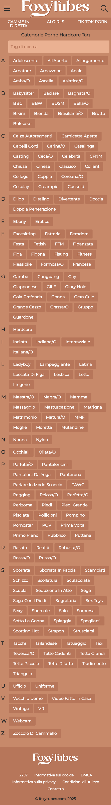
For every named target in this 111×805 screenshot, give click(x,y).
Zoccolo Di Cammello (35, 733)
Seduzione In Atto (54, 590)
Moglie (20, 427)
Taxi (99, 643)
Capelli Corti (25, 146)
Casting (21, 156)
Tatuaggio (76, 643)
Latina (85, 364)
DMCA (86, 775)
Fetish (39, 244)
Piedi (47, 505)
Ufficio (19, 686)
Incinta (20, 342)
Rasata (20, 547)
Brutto (98, 113)
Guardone (23, 317)
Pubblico (57, 535)
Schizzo (20, 580)
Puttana (83, 535)
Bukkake (22, 123)
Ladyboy (21, 364)
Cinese (43, 166)
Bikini (19, 113)
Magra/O (52, 397)
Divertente (69, 199)
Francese (82, 264)
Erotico (42, 221)
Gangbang (48, 276)
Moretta (44, 427)
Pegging (21, 494)
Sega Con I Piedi (29, 600)
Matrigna (93, 407)
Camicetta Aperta (79, 136)
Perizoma (22, 505)
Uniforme (44, 686)
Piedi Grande (74, 505)
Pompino (75, 515)
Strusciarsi (83, 631)
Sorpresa (86, 610)
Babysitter (23, 93)
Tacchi (19, 643)
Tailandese (46, 643)
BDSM (57, 103)
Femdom (79, 234)
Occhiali (21, 452)
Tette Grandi (92, 653)
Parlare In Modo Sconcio (37, 484)
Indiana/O (46, 342)
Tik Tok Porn (92, 21)
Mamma (78, 397)
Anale (76, 70)
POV (46, 525)
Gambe (20, 276)
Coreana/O (72, 176)
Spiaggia (62, 620)
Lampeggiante (55, 364)
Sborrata (21, 570)
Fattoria (53, 234)
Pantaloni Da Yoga (32, 474)
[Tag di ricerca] (58, 46)
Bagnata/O (79, 93)
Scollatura (47, 580)
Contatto (56, 789)
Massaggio (24, 407)
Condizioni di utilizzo (80, 782)
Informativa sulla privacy (34, 782)
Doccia (96, 199)
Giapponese (25, 286)
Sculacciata (78, 580)
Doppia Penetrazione (34, 209)
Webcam (22, 721)
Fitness (84, 254)
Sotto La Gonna (28, 620)
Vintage (21, 708)
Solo (63, 610)
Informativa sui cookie (54, 775)
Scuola (20, 590)
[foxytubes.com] (55, 759)
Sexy (18, 610)
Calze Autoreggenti (32, 136)
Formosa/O (52, 264)
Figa (17, 254)
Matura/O (55, 417)
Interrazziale (78, 342)
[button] (7, 9)
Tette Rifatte (60, 663)
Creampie (48, 186)
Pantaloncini (55, 464)
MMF (79, 417)
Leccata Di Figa (29, 374)
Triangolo (22, 673)
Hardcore (22, 329)
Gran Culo (84, 297)
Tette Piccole (26, 663)
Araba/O (21, 81)
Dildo (18, 199)
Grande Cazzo (27, 307)
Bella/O (80, 103)
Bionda (41, 113)
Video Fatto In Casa (71, 698)
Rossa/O (21, 557)
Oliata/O (47, 452)
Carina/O (56, 146)
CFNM (96, 156)
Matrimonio (25, 417)
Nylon (42, 439)
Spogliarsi (90, 620)
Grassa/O (59, 307)
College (20, 176)
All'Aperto (57, 60)
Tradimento (94, 663)
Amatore (22, 70)
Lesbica (61, 374)
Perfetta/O (77, 494)
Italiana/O (23, 352)
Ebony (19, 221)
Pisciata (21, 515)
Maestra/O (23, 397)
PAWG (77, 484)
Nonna (20, 439)
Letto (84, 374)
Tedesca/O (23, 653)
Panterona (70, 474)
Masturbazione (59, 407)
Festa (18, 244)
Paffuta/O (23, 464)
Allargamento (90, 60)
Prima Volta (72, 525)
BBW (37, 103)
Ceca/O (45, 156)
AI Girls (55, 21)
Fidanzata (83, 244)
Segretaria (65, 600)
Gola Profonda (27, 297)
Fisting (61, 254)
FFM (59, 244)
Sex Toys (94, 600)
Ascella (46, 81)
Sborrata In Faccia (57, 570)
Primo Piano (25, 535)
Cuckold (76, 186)
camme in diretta (18, 23)
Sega (86, 590)
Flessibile (22, 264)
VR (41, 708)
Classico (67, 166)
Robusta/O (69, 547)
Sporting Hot (26, 631)
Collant (92, 166)
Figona (38, 254)
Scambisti (95, 570)
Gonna (58, 297)
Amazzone (50, 70)
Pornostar (23, 525)
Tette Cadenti (57, 653)
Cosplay (21, 186)
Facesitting (24, 234)
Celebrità (71, 156)
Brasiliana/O (70, 113)
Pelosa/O (49, 494)
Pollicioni (47, 515)
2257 (23, 775)
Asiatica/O (73, 81)
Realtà (42, 547)
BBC (17, 103)
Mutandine (72, 427)
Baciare (51, 93)
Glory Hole (75, 286)
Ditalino (41, 199)
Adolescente (25, 60)
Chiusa (20, 166)
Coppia (45, 176)
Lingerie (21, 384)
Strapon (56, 631)
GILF (51, 286)
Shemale (41, 610)
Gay (72, 276)
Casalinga (84, 146)
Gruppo (85, 307)
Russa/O (47, 557)
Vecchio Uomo (28, 698)
